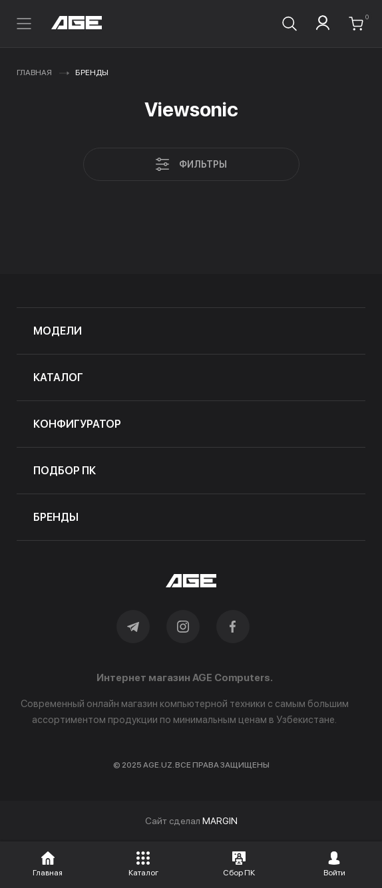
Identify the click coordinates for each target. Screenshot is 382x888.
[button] (48, 862)
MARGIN (220, 820)
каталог (58, 377)
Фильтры (191, 164)
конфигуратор (77, 424)
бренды (56, 517)
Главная (34, 72)
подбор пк (64, 470)
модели (57, 331)
